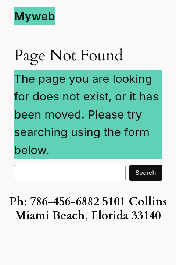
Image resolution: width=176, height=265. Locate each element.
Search (145, 172)
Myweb (34, 16)
